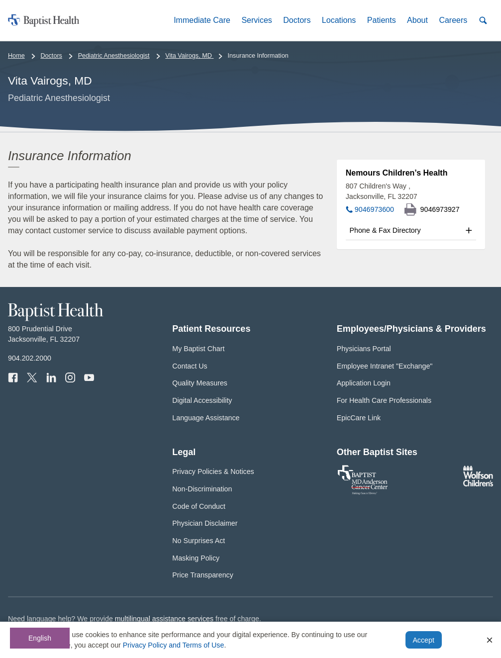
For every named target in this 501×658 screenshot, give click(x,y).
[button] (202, 20)
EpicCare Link (359, 418)
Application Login (364, 383)
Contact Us (189, 366)
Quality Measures (199, 383)
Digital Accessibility (202, 400)
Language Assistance (205, 418)
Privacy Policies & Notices (213, 471)
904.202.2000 (29, 358)
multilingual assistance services (164, 619)
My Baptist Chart (198, 349)
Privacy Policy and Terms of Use (173, 645)
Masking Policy (195, 558)
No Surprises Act (198, 541)
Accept (423, 640)
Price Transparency (202, 575)
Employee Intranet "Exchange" (385, 366)
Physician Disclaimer (204, 523)
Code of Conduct (198, 506)
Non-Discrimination (202, 489)
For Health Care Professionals (384, 400)
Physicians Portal (364, 349)
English (39, 638)
